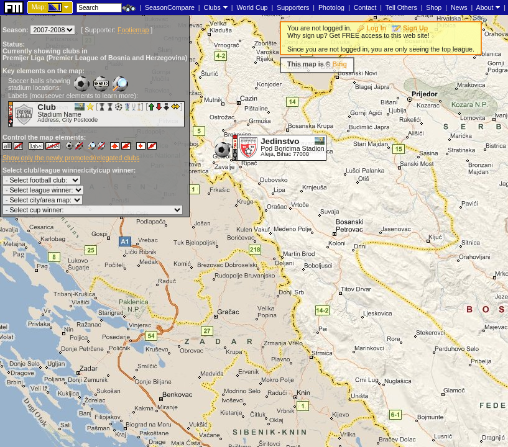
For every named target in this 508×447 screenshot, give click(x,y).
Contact (365, 7)
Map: (39, 7)
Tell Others (401, 7)
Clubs (212, 7)
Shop (433, 7)
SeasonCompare (170, 7)
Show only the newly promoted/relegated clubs (70, 157)
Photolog (331, 7)
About (485, 7)
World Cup (251, 7)
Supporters (293, 7)
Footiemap (133, 30)
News (459, 7)
